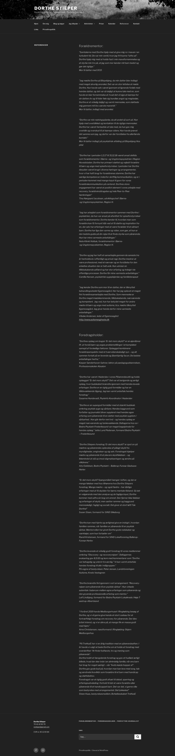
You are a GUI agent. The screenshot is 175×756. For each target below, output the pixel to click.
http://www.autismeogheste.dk (94, 319)
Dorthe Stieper (55, 8)
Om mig (46, 24)
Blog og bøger (58, 24)
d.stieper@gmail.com (41, 727)
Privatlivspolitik (49, 29)
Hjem (36, 24)
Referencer (124, 24)
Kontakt (136, 24)
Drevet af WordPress (100, 750)
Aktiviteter (89, 24)
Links (36, 29)
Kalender (111, 24)
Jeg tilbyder (74, 24)
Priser (101, 24)
